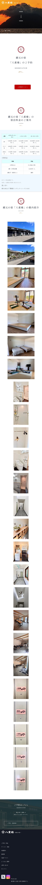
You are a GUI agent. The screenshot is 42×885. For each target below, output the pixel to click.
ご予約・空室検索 (11, 823)
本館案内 (3, 850)
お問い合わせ (4, 865)
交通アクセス (4, 858)
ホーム (3, 30)
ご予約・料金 (4, 843)
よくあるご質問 (5, 861)
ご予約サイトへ (23, 87)
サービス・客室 (5, 847)
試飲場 (3, 854)
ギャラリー (4, 869)
